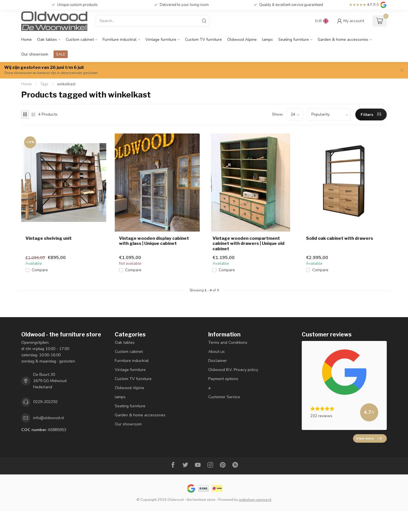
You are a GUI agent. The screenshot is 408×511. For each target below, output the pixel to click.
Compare (40, 270)
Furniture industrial (120, 39)
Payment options (223, 378)
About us (216, 351)
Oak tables (47, 39)
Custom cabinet (80, 39)
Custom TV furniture (203, 39)
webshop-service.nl (255, 499)
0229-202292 (45, 401)
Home (26, 39)
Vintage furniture (160, 39)
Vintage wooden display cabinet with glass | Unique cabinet (154, 241)
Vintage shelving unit (49, 238)
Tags (44, 84)
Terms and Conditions (227, 342)
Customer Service (224, 397)
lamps (267, 39)
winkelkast (66, 84)
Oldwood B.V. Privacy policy (233, 369)
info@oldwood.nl (48, 418)
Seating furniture (293, 39)
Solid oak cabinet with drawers (339, 238)
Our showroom (34, 54)
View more (369, 438)
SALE (60, 54)
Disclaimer (217, 360)
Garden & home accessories (343, 39)
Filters (371, 114)
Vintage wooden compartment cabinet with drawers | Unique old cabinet (248, 243)
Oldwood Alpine (242, 39)
